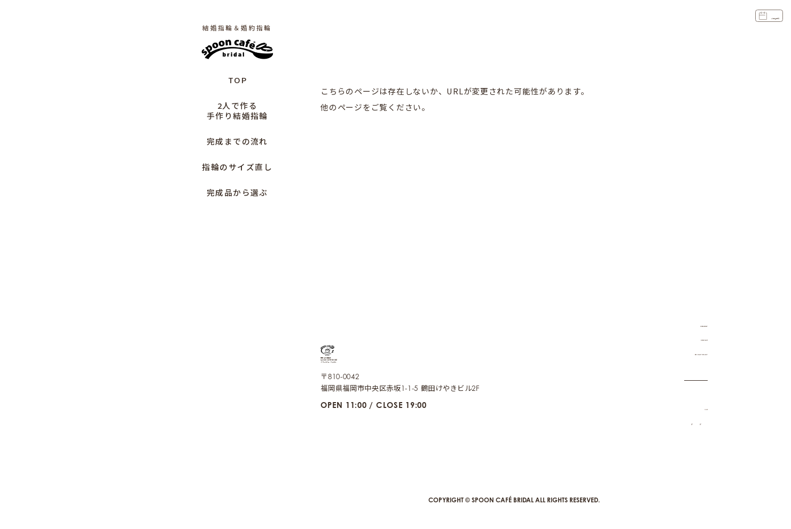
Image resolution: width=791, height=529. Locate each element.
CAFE (698, 394)
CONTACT (690, 324)
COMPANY (688, 310)
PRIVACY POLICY (678, 339)
